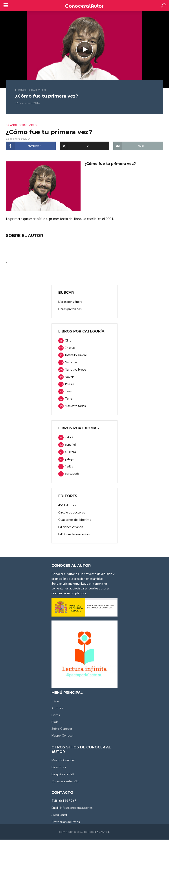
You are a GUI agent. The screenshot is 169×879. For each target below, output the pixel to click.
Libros (55, 715)
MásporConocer (62, 735)
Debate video (37, 90)
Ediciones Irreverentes (74, 534)
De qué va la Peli (62, 774)
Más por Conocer (63, 760)
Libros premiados (70, 309)
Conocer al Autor (96, 832)
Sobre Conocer (61, 728)
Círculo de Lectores (71, 512)
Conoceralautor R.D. (65, 781)
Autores (57, 708)
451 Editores (67, 505)
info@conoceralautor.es (76, 807)
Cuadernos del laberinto (74, 519)
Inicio (55, 701)
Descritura (58, 767)
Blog (54, 722)
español (21, 90)
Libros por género (70, 301)
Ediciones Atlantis (70, 527)
